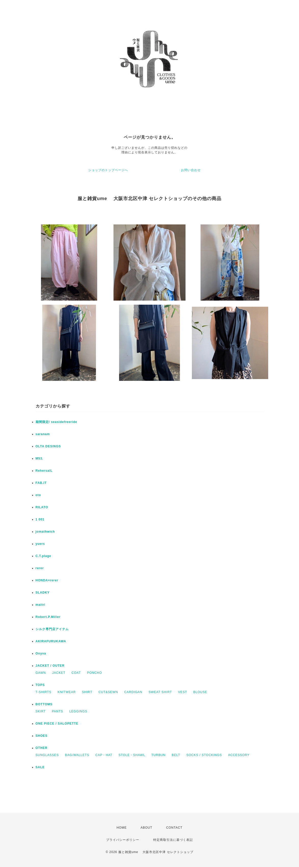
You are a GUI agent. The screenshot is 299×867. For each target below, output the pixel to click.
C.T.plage (43, 556)
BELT (176, 755)
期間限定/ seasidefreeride (56, 422)
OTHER (42, 748)
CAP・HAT (103, 755)
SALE (40, 767)
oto (38, 495)
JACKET (58, 673)
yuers (40, 544)
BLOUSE (200, 692)
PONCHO (94, 673)
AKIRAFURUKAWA (51, 641)
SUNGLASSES (47, 755)
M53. (40, 458)
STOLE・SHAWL (132, 755)
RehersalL (44, 470)
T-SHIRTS (43, 692)
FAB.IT (41, 483)
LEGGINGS (78, 711)
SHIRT (87, 692)
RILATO (42, 507)
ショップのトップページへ (108, 170)
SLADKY (43, 592)
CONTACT (174, 827)
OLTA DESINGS (48, 446)
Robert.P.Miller (48, 617)
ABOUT (146, 827)
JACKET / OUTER (50, 665)
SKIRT (41, 711)
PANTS (57, 711)
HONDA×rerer (47, 580)
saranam (43, 434)
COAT (76, 673)
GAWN (41, 673)
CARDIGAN (133, 692)
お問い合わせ (191, 170)
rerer (40, 568)
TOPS (40, 685)
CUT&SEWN (108, 692)
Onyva (41, 653)
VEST (182, 692)
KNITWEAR (67, 692)
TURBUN (158, 755)
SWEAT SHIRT (160, 692)
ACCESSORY (238, 755)
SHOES (42, 736)
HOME (122, 827)
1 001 (40, 519)
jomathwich (45, 531)
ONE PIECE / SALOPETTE (57, 723)
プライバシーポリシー (122, 840)
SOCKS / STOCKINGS (204, 755)
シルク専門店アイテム (52, 629)
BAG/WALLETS (77, 755)
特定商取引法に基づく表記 (173, 840)
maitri (41, 605)
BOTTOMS (44, 704)
